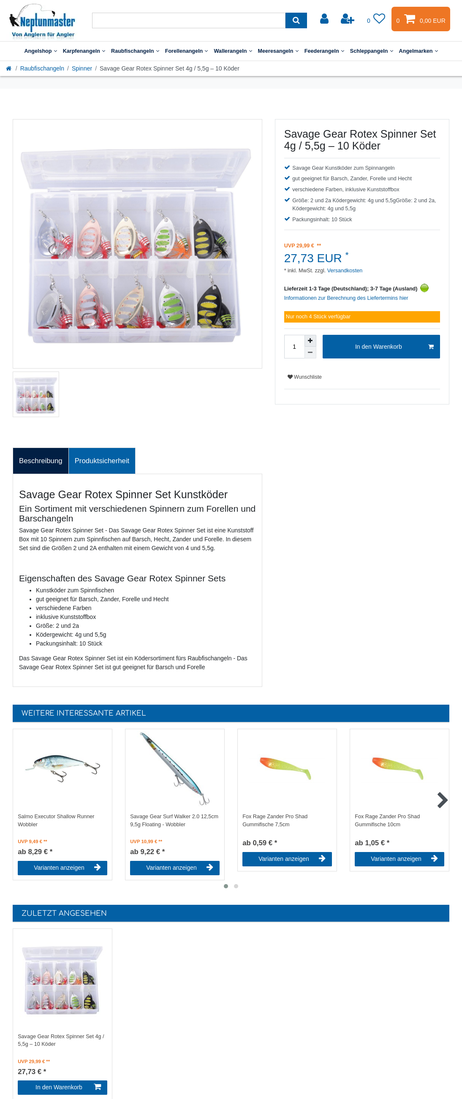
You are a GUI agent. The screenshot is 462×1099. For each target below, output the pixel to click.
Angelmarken (418, 51)
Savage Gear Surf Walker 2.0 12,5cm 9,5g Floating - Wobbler (174, 821)
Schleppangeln (371, 51)
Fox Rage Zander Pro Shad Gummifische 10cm (387, 821)
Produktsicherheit (102, 461)
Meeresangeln (278, 51)
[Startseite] (9, 68)
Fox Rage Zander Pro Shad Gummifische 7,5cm (274, 821)
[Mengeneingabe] (294, 346)
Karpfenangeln (84, 51)
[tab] (41, 461)
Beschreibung (41, 461)
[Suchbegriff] (188, 20)
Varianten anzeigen (67, 867)
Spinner (82, 68)
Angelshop (40, 51)
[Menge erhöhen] (310, 341)
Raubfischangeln (135, 51)
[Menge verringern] (310, 352)
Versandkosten (344, 271)
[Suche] (296, 20)
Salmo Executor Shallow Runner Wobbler (56, 821)
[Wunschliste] (376, 19)
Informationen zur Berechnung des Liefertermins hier (346, 298)
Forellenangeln (186, 51)
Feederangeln (324, 51)
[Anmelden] (325, 19)
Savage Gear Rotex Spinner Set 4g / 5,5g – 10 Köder (61, 1040)
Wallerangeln (233, 51)
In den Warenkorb (394, 347)
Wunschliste (305, 377)
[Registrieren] (348, 19)
